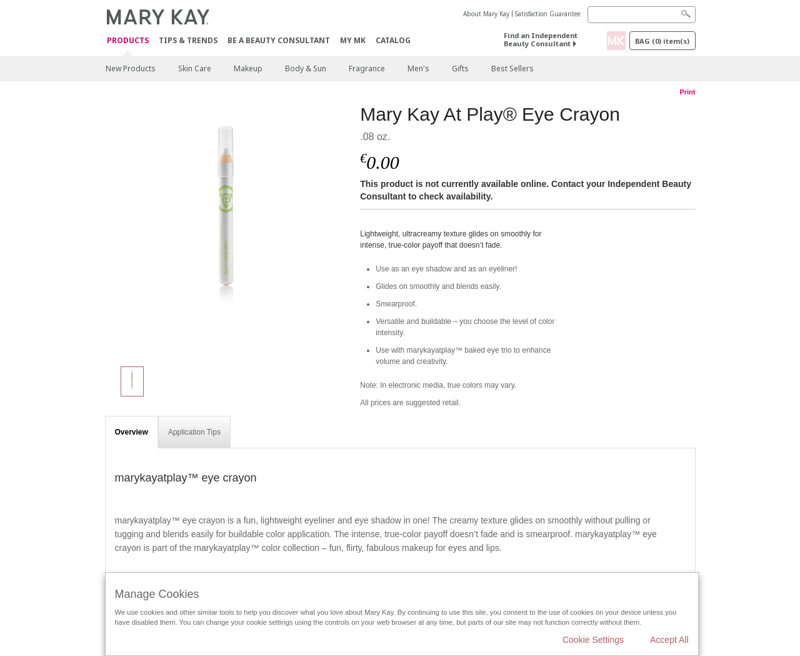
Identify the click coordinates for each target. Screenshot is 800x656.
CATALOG (393, 40)
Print (687, 92)
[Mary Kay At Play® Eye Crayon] (228, 229)
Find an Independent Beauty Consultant (541, 39)
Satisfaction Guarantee (548, 13)
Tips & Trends (188, 40)
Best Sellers (512, 68)
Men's (418, 68)
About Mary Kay (486, 13)
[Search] (642, 14)
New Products (131, 68)
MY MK (353, 40)
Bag (662, 41)
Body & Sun (305, 68)
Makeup (248, 68)
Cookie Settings (593, 640)
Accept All (669, 640)
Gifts (460, 68)
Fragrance (367, 68)
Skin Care (194, 68)
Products (128, 41)
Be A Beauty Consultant (279, 40)
